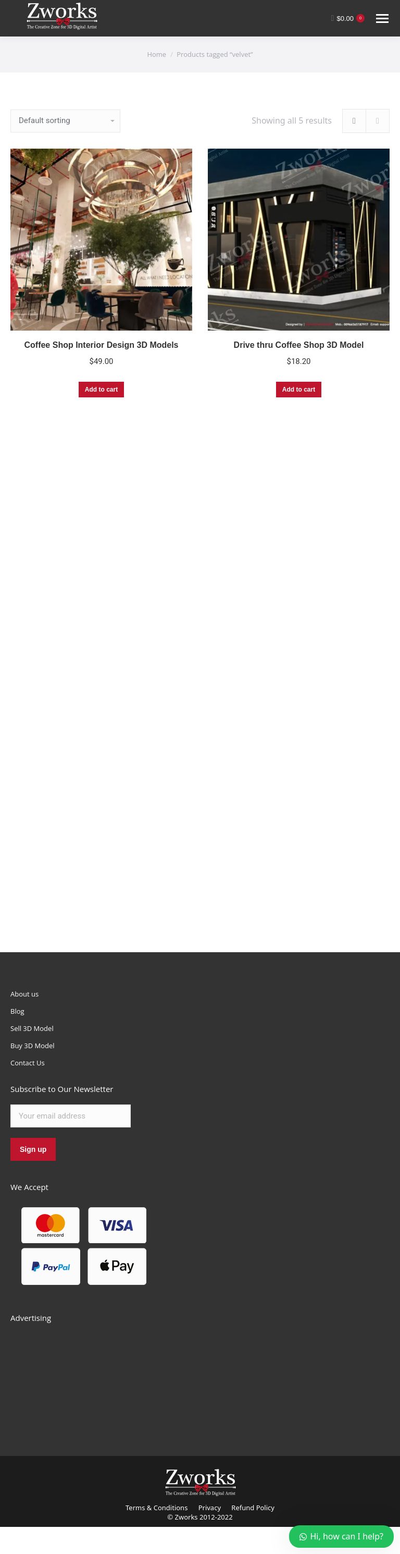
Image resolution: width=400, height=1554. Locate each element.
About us (24, 994)
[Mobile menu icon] (382, 18)
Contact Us (27, 1062)
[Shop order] (65, 121)
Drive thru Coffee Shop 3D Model (299, 345)
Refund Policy (252, 1507)
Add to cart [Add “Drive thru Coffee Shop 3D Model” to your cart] (298, 389)
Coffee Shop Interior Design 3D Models (101, 345)
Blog (17, 1011)
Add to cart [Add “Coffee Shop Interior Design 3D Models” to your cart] (101, 389)
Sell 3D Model (32, 1028)
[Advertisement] (88, 1378)
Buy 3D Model (32, 1045)
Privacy (209, 1507)
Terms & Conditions (157, 1507)
